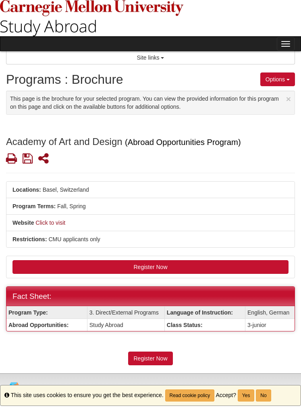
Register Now (150, 267)
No (263, 395)
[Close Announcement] (288, 99)
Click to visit (50, 222)
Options (278, 79)
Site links (150, 57)
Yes (246, 395)
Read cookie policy (190, 395)
